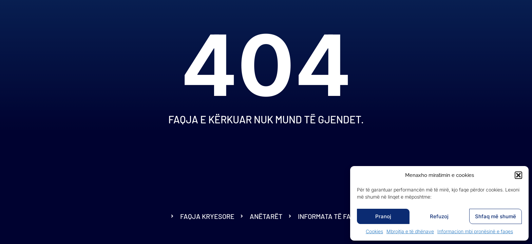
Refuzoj (439, 216)
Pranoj (383, 216)
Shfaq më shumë (495, 216)
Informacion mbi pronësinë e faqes (475, 231)
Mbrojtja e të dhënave (410, 231)
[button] (518, 175)
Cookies (374, 231)
